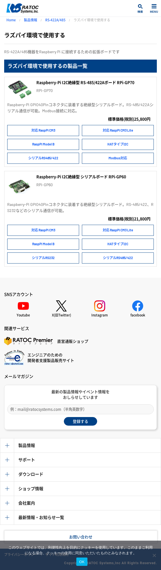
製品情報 (30, 19)
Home (11, 19)
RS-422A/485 (55, 19)
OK (81, 562)
